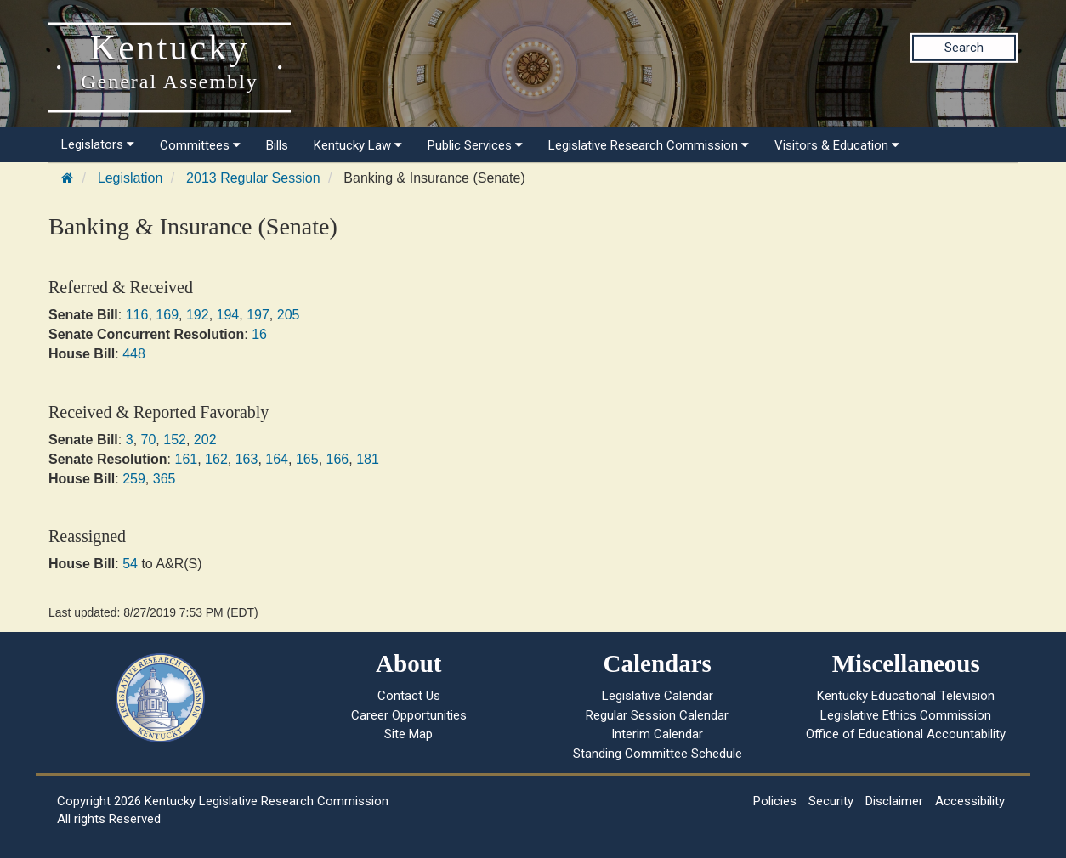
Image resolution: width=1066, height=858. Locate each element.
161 (185, 459)
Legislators (97, 144)
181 (367, 459)
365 (164, 478)
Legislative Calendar (657, 695)
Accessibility (970, 801)
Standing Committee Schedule (657, 753)
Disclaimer (894, 801)
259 (133, 478)
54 (130, 563)
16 (259, 334)
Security (830, 801)
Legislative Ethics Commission (905, 715)
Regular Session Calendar (657, 715)
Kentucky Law (358, 145)
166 (337, 459)
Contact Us (408, 695)
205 (288, 315)
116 (137, 315)
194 (228, 315)
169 (167, 315)
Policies (775, 801)
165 (307, 459)
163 (246, 459)
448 (133, 354)
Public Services (475, 145)
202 (205, 439)
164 (276, 459)
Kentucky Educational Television (906, 695)
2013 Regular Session (253, 178)
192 (197, 315)
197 (258, 315)
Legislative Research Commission (648, 145)
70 (148, 439)
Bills (277, 145)
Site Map (408, 734)
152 (174, 439)
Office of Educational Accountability (906, 734)
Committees (200, 145)
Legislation (130, 178)
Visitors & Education (836, 145)
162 (216, 459)
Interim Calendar (657, 734)
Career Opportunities (409, 715)
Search (964, 47)
